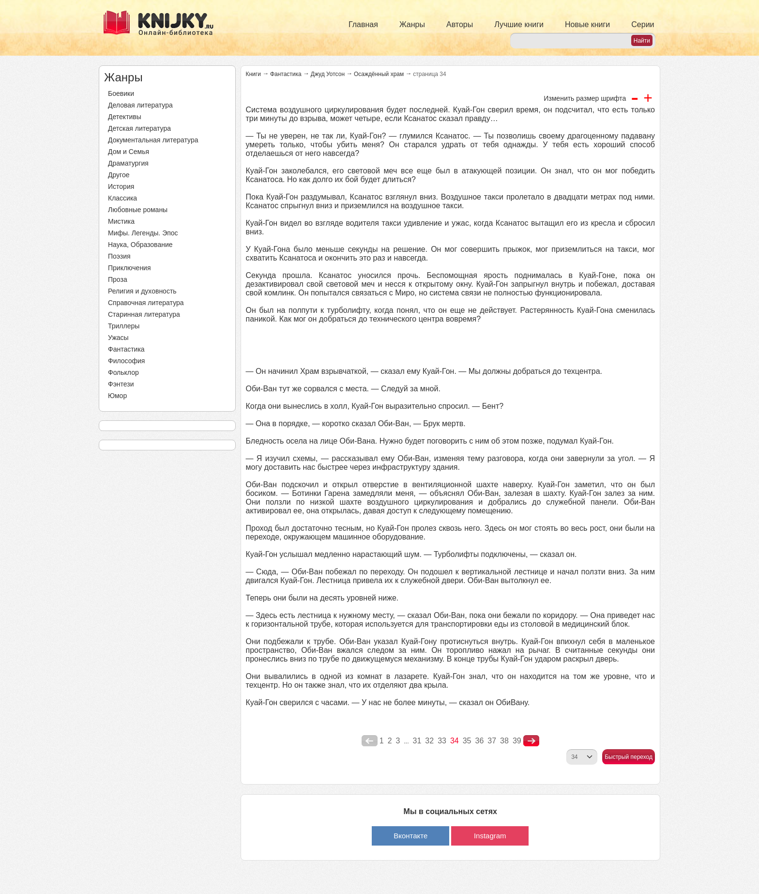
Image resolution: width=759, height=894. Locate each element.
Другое (118, 175)
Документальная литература (153, 140)
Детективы (124, 117)
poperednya (370, 741)
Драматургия (128, 163)
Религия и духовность (142, 291)
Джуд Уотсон (328, 74)
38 (504, 741)
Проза (117, 279)
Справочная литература (146, 303)
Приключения (129, 268)
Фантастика (126, 349)
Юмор (117, 396)
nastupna (531, 741)
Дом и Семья (128, 151)
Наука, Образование (140, 244)
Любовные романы (137, 210)
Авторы (459, 24)
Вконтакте (410, 836)
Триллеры (123, 326)
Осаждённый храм (379, 74)
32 (429, 741)
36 (479, 741)
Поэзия (119, 256)
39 (517, 741)
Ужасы (118, 337)
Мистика (121, 221)
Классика (122, 198)
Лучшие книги (519, 24)
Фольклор (123, 372)
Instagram (490, 836)
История (121, 186)
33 (442, 741)
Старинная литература (144, 314)
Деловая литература (140, 105)
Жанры (412, 24)
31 (417, 741)
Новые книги (587, 24)
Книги (253, 74)
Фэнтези (121, 384)
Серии (642, 24)
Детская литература (139, 128)
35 (467, 741)
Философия (126, 361)
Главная (363, 24)
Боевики (121, 93)
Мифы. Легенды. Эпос (143, 233)
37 (491, 741)
